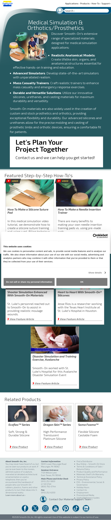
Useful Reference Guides (88, 497)
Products (85, 3)
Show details (95, 272)
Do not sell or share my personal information (29, 281)
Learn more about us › (15, 495)
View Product (19, 446)
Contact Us (82, 490)
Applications (72, 3)
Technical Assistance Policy (89, 477)
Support (106, 3)
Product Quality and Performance (92, 471)
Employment (83, 492)
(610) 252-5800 (48, 481)
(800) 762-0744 (48, 486)
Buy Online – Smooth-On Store (91, 464)
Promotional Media (85, 495)
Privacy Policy (83, 479)
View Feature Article (20, 319)
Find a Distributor (84, 461)
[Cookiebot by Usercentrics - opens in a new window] (95, 236)
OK (82, 281)
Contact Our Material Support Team (61, 499)
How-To (96, 3)
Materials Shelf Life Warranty (90, 474)
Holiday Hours (83, 487)
